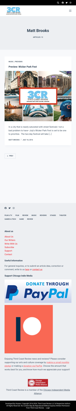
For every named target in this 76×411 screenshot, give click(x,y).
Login (48, 408)
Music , (12, 62)
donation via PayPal (32, 366)
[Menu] (70, 11)
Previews (19, 62)
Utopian (18, 404)
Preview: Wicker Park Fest (23, 66)
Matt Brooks (14, 140)
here (27, 269)
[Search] (58, 3)
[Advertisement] (38, 184)
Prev (10, 156)
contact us (37, 269)
